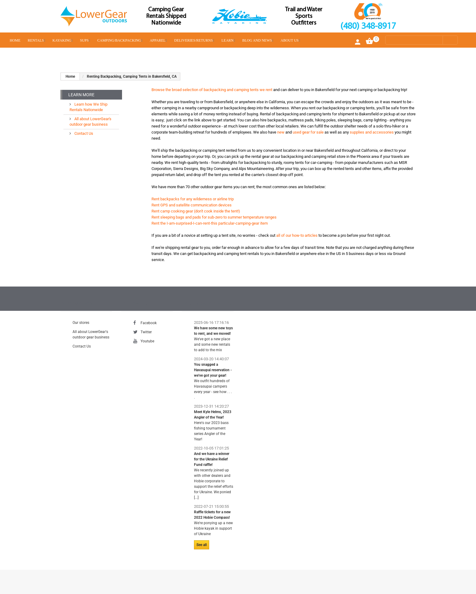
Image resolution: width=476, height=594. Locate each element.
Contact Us (83, 133)
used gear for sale (308, 132)
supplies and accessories (372, 132)
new (280, 132)
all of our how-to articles (297, 235)
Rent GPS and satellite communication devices (191, 205)
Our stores (81, 323)
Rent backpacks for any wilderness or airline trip (192, 199)
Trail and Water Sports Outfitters (303, 16)
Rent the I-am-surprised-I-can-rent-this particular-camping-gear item (209, 223)
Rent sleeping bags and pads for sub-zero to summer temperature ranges (214, 217)
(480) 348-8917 (368, 26)
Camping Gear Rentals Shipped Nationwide (166, 16)
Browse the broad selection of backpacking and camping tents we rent (211, 89)
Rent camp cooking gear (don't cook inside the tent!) (195, 211)
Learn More (81, 94)
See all (201, 545)
